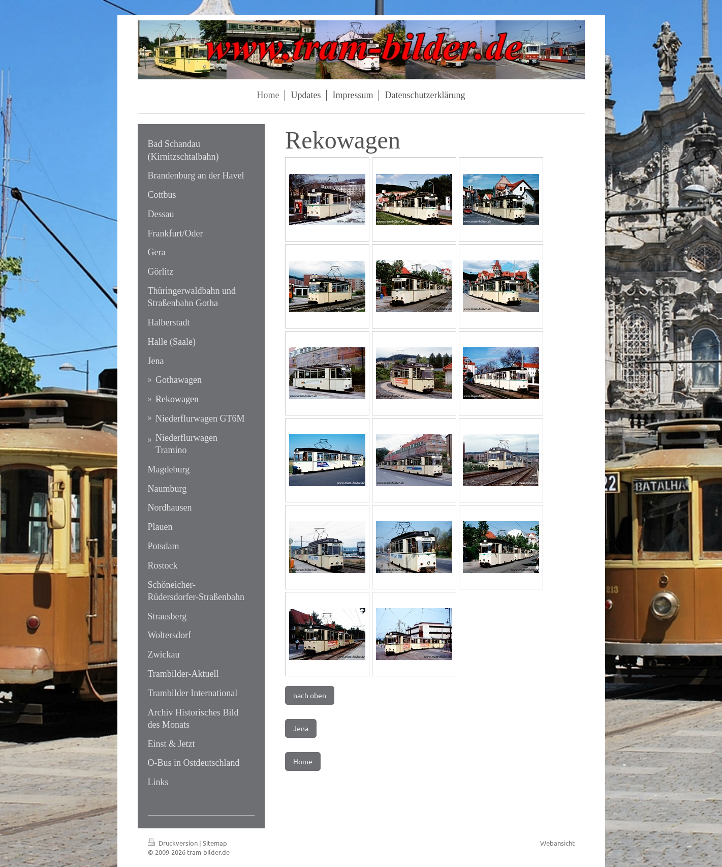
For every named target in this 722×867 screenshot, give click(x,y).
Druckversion (173, 843)
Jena (300, 728)
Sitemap (215, 843)
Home (302, 761)
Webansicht (557, 843)
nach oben (309, 695)
